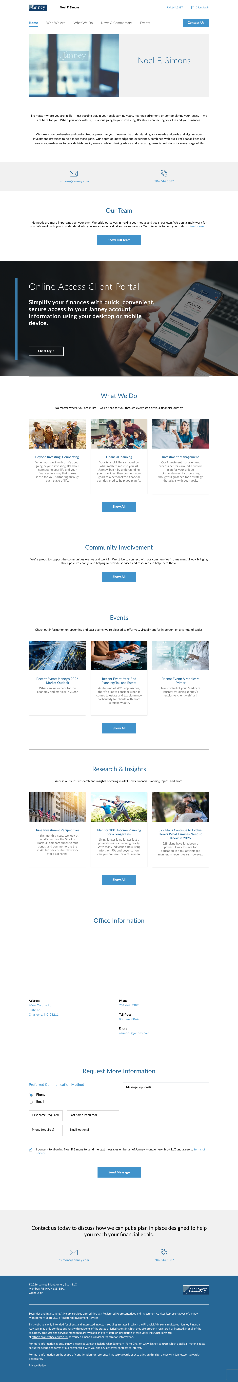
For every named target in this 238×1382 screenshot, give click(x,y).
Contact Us (196, 22)
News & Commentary (116, 23)
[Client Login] (200, 8)
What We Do (83, 23)
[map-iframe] (119, 963)
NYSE (54, 1288)
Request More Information (119, 1072)
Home (33, 23)
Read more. (197, 226)
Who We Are (55, 23)
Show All (119, 507)
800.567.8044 (129, 1020)
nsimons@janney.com (74, 181)
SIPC (62, 1288)
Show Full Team (119, 240)
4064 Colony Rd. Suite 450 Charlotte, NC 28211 (44, 1011)
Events (145, 23)
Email (40, 1102)
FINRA (45, 1288)
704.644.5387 (164, 181)
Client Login (47, 351)
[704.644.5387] (175, 8)
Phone (40, 1095)
